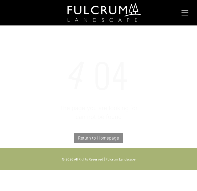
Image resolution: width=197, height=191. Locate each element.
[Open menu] (185, 12)
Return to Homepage (98, 138)
